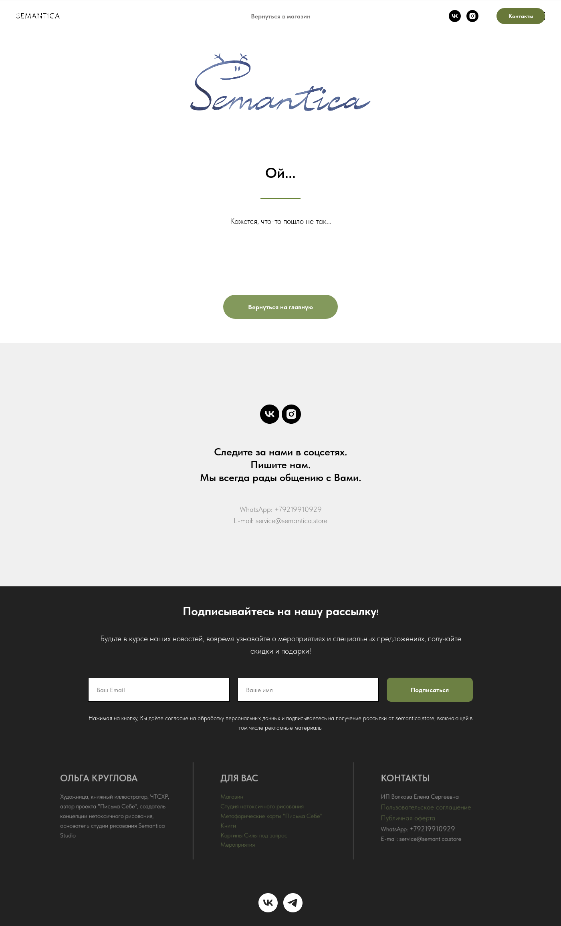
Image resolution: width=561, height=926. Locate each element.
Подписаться (427, 690)
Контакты (521, 16)
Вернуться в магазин (281, 16)
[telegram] (293, 902)
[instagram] (472, 16)
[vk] (455, 16)
